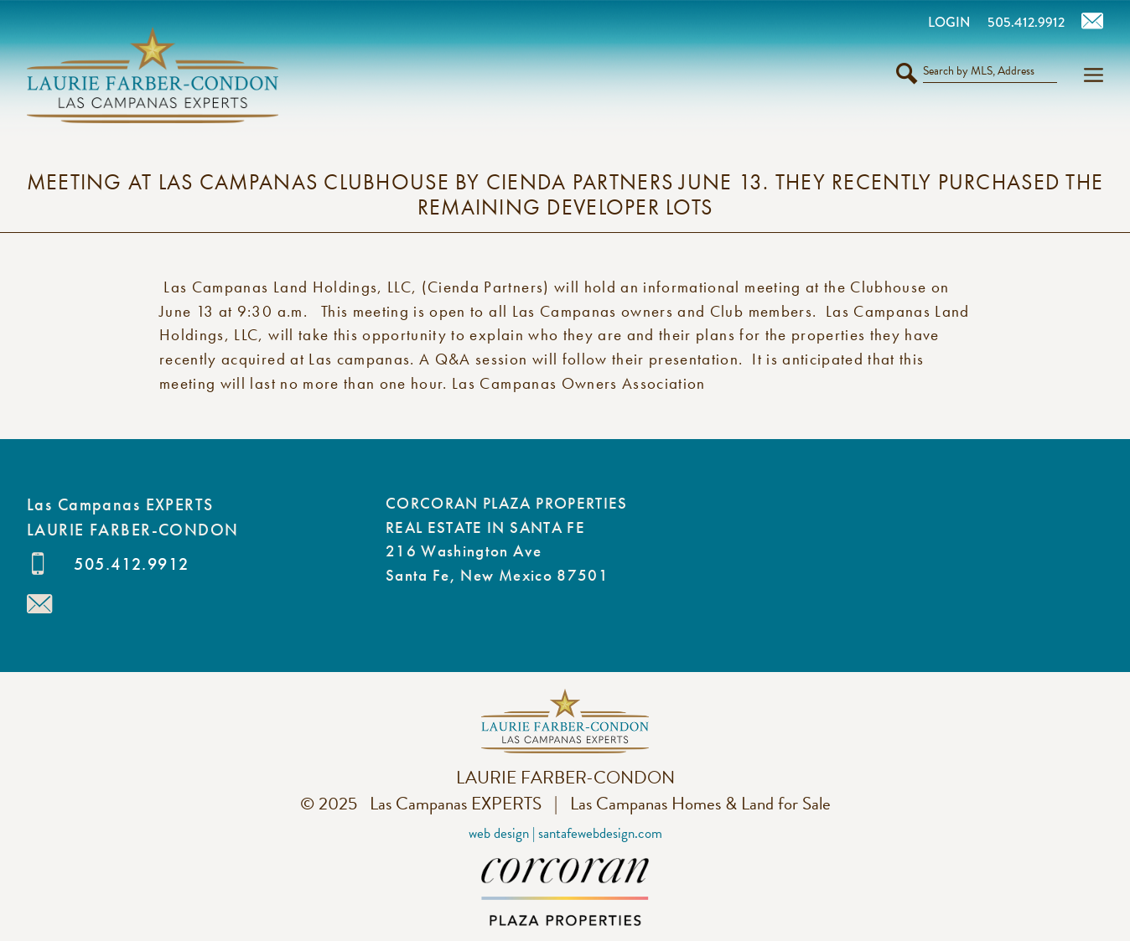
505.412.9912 (131, 564)
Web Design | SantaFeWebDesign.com (565, 833)
